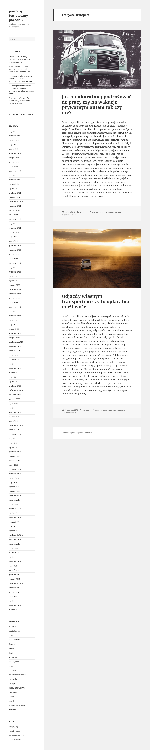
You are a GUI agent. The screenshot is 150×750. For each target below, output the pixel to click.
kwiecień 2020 (15, 412)
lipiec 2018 (13, 465)
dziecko (12, 644)
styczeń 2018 (14, 487)
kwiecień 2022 (15, 316)
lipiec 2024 (13, 214)
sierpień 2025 (14, 162)
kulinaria (13, 657)
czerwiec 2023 (15, 263)
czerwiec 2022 (15, 307)
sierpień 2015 (14, 592)
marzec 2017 (14, 522)
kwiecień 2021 (15, 368)
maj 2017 (13, 513)
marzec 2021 (14, 372)
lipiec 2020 (13, 403)
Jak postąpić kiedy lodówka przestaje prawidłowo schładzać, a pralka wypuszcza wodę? (21, 89)
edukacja (12, 648)
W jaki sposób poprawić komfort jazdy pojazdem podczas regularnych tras (19, 69)
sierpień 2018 (14, 460)
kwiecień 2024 (15, 228)
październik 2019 (16, 425)
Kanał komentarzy (16, 735)
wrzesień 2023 (15, 250)
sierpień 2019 (14, 430)
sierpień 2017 (14, 500)
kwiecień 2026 (15, 136)
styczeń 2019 (14, 447)
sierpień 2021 (14, 351)
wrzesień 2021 (15, 346)
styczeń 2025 (14, 188)
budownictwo (14, 639)
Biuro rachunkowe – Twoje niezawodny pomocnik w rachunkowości (20, 101)
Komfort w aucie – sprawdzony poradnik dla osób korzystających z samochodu (22, 79)
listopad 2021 (14, 337)
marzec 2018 (14, 478)
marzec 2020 (14, 416)
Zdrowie (12, 710)
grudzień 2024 (15, 193)
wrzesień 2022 (15, 294)
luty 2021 (13, 377)
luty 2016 (13, 566)
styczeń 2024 (14, 241)
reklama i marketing (17, 674)
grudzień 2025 (15, 153)
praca (11, 666)
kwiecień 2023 (15, 272)
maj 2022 (13, 311)
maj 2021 (13, 364)
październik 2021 (16, 342)
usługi (11, 701)
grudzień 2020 (15, 386)
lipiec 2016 (13, 548)
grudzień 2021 (15, 333)
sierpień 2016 (14, 544)
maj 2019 (13, 438)
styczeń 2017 (14, 530)
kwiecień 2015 (15, 605)
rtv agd (12, 683)
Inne (11, 653)
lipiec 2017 (13, 504)
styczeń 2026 (14, 149)
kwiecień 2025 (15, 179)
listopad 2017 (14, 491)
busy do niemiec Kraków (115, 185)
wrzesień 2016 (15, 539)
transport (13, 692)
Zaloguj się (13, 726)
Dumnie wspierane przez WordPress (77, 433)
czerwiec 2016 (15, 552)
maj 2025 (13, 175)
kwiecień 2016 (15, 561)
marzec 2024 (14, 232)
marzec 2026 (14, 140)
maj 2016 (13, 557)
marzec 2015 (14, 610)
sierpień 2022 (14, 298)
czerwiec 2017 (15, 509)
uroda (11, 696)
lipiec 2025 (13, 166)
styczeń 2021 (14, 381)
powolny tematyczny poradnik (18, 15)
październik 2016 (16, 535)
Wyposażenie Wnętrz (18, 705)
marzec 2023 (14, 276)
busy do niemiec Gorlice (90, 383)
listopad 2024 (14, 197)
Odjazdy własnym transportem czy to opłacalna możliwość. (95, 301)
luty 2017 (13, 526)
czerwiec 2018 (15, 469)
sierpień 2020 (14, 399)
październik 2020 (16, 390)
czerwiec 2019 (15, 434)
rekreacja (13, 679)
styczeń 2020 (14, 421)
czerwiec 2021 (15, 359)
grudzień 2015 (15, 574)
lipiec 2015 (13, 596)
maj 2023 (13, 267)
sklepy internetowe (17, 688)
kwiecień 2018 (15, 474)
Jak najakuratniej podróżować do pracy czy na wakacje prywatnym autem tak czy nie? (97, 105)
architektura (14, 626)
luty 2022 (13, 324)
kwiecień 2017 (15, 517)
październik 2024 (16, 201)
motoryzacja (14, 661)
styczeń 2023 (14, 280)
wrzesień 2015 (15, 588)
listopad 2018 (14, 456)
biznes (11, 635)
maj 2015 (13, 601)
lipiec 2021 (13, 355)
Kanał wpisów (15, 731)
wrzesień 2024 (15, 206)
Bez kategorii (14, 631)
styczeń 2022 (14, 329)
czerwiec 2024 (15, 219)
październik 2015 (16, 583)
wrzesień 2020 (15, 394)
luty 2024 (13, 236)
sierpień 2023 (14, 254)
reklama (12, 670)
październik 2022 (16, 289)
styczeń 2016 (14, 570)
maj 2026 (13, 131)
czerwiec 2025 (15, 171)
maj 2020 (13, 408)
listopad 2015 (14, 579)
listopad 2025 (14, 158)
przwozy (109, 212)
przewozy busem (98, 212)
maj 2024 (13, 223)
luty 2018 (13, 482)
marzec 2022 (14, 320)
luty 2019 (13, 443)
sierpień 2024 (14, 210)
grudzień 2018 (15, 452)
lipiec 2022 (13, 302)
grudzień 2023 (15, 245)
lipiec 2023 (13, 258)
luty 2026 (13, 144)
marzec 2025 (14, 184)
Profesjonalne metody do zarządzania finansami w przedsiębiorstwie (19, 59)
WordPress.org (15, 739)
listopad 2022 (14, 285)
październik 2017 (16, 495)
